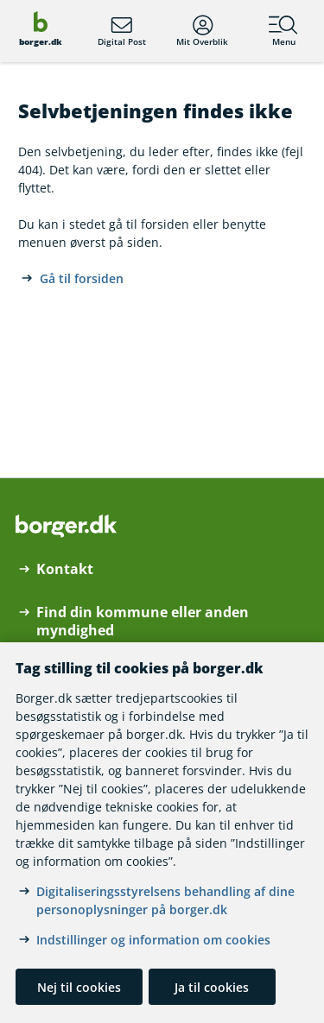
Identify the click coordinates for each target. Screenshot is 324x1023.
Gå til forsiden (82, 278)
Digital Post (122, 31)
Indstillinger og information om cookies (153, 939)
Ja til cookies (212, 987)
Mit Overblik (202, 31)
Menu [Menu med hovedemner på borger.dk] (283, 31)
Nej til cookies (79, 987)
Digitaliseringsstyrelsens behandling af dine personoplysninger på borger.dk (165, 900)
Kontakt (64, 569)
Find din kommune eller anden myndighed (142, 621)
